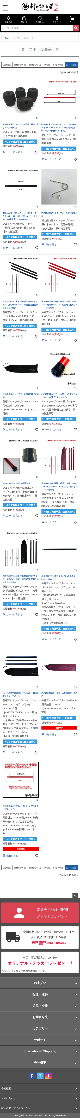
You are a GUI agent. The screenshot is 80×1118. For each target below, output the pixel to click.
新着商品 (8, 19)
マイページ (57, 19)
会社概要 (40, 1062)
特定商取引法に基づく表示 (15, 1108)
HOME (7, 38)
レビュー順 (58, 64)
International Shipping (40, 1051)
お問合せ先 (40, 1017)
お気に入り (40, 19)
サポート (40, 1040)
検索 (76, 28)
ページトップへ (75, 895)
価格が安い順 (20, 64)
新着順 (47, 64)
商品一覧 (23, 19)
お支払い (40, 983)
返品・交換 (40, 1006)
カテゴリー (40, 1028)
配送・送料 (40, 994)
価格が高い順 (35, 64)
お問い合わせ (8, 1098)
